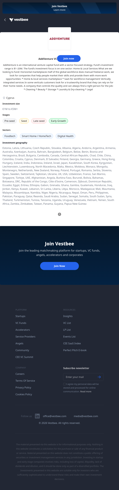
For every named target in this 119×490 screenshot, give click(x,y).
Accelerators (22, 329)
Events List (69, 336)
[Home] (18, 19)
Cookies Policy (23, 394)
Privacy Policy (23, 387)
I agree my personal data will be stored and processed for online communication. (81, 388)
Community (22, 350)
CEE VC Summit (24, 357)
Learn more (59, 9)
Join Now (59, 266)
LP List (67, 329)
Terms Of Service (25, 380)
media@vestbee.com (86, 416)
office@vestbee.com (54, 416)
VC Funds (20, 323)
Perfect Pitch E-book (75, 350)
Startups (20, 316)
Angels (19, 343)
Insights (68, 316)
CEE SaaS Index (72, 343)
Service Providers (25, 336)
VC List (67, 323)
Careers (19, 374)
